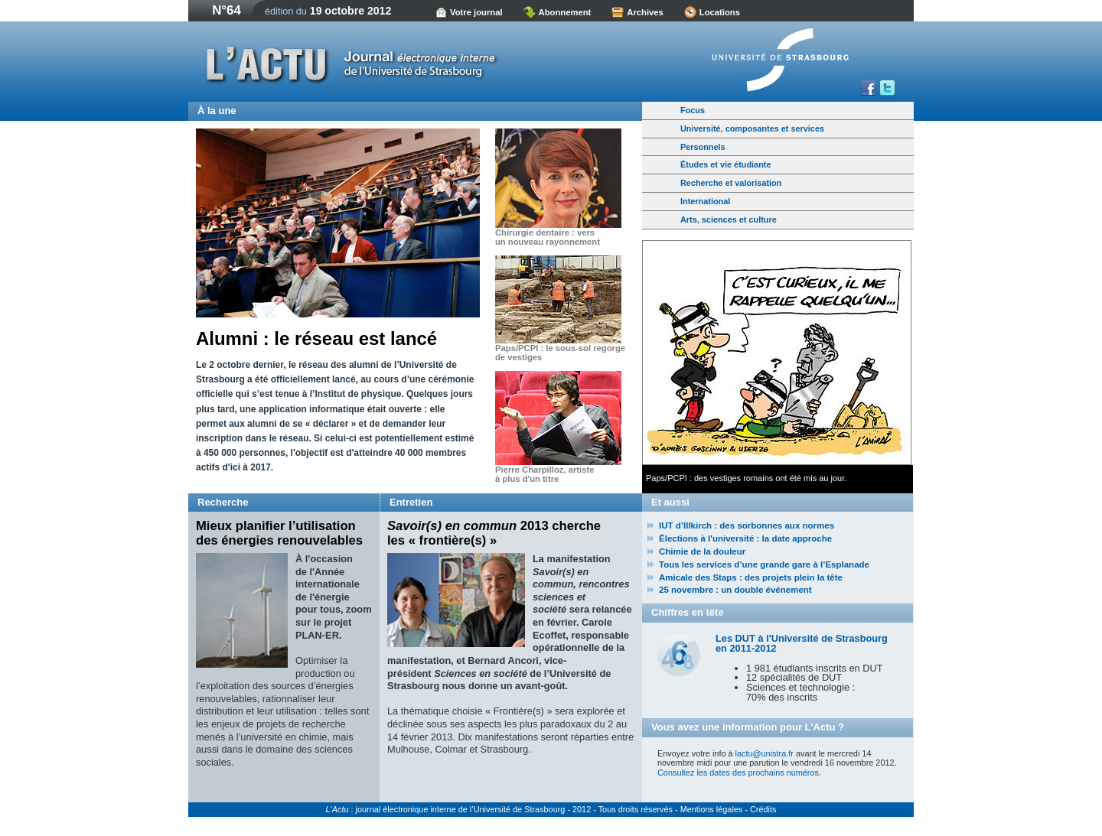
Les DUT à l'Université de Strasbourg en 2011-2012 (802, 643)
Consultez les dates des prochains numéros (738, 772)
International (705, 201)
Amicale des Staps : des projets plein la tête (751, 577)
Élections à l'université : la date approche (745, 538)
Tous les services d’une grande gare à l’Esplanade (764, 564)
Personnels (702, 146)
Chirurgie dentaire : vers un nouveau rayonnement (547, 237)
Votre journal (476, 12)
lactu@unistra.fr (764, 753)
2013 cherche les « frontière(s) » (494, 533)
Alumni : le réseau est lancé (316, 338)
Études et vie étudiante (725, 164)
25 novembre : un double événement (735, 589)
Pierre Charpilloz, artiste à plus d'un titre (544, 474)
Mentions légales (711, 809)
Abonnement (565, 12)
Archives (645, 12)
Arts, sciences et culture (728, 219)
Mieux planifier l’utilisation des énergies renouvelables (279, 533)
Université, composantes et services (752, 128)
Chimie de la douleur (702, 551)
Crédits (763, 809)
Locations (719, 12)
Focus (692, 110)
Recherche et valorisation (730, 182)
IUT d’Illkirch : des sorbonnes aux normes (746, 525)
